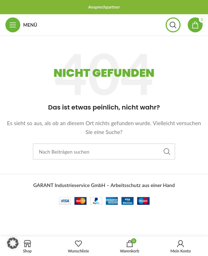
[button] (13, 243)
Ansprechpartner (104, 7)
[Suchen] (173, 25)
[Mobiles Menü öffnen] (21, 25)
